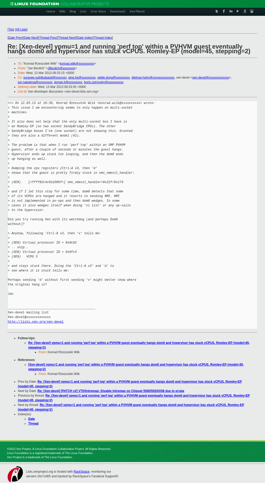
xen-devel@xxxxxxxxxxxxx (210, 77)
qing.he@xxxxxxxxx (82, 77)
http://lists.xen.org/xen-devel (36, 322)
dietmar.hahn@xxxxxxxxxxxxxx (152, 77)
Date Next (31, 38)
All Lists (21, 29)
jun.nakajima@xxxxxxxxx (35, 82)
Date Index (84, 38)
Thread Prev (47, 38)
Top (10, 29)
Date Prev (15, 38)
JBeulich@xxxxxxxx (61, 68)
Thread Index (103, 38)
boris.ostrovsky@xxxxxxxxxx (103, 82)
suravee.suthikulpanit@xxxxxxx (45, 77)
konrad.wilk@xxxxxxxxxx (77, 63)
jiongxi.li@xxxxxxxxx (68, 82)
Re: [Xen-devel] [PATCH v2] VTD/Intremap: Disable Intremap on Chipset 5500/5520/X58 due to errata (111, 391)
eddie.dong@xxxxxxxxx (113, 77)
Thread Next (66, 38)
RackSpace (81, 471)
